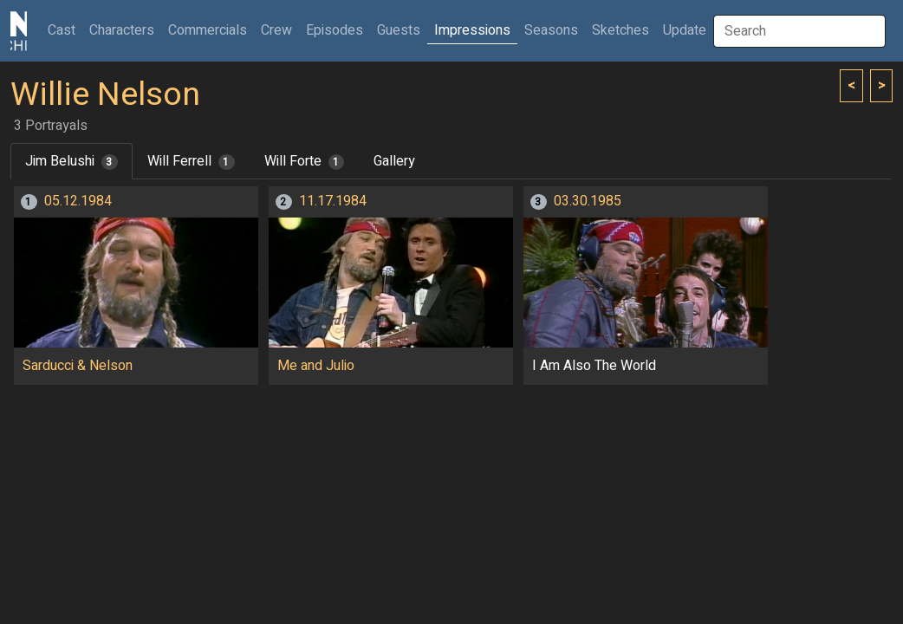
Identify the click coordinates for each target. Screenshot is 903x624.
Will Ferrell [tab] (191, 161)
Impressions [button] (472, 30)
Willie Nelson (105, 95)
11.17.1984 (333, 201)
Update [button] (684, 30)
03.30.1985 (587, 201)
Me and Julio (315, 365)
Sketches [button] (620, 30)
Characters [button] (121, 30)
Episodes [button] (334, 30)
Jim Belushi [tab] (71, 161)
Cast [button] (65, 30)
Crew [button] (276, 30)
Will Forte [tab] (304, 161)
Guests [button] (398, 30)
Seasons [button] (551, 30)
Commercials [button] (207, 30)
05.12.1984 (78, 201)
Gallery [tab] (394, 161)
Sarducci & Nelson (78, 365)
